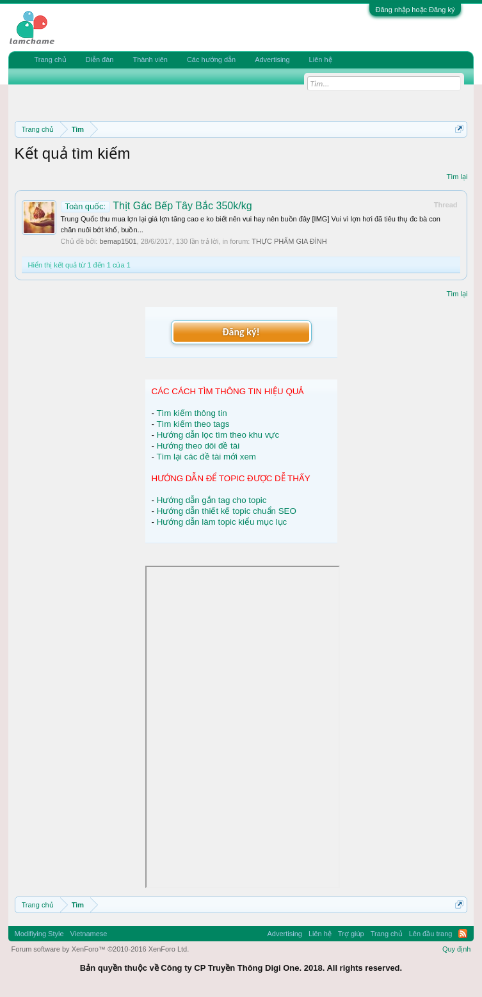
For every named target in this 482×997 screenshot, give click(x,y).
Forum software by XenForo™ (100, 949)
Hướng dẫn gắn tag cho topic (212, 500)
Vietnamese (89, 933)
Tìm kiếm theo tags (192, 424)
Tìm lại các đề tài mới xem (206, 456)
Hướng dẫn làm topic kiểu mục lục (222, 522)
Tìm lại (457, 176)
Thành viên (150, 59)
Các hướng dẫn (211, 59)
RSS (462, 933)
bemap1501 (117, 241)
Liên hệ (320, 59)
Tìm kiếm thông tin (191, 413)
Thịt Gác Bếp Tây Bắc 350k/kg (156, 205)
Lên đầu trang (431, 933)
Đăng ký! (240, 332)
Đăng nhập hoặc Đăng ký (415, 9)
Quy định (456, 949)
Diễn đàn (100, 59)
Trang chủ (51, 59)
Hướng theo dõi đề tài (198, 446)
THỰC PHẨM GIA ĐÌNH (289, 241)
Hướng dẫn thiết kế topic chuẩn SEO (226, 511)
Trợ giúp (351, 933)
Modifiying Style (39, 933)
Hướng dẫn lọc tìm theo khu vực (218, 435)
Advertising (272, 59)
